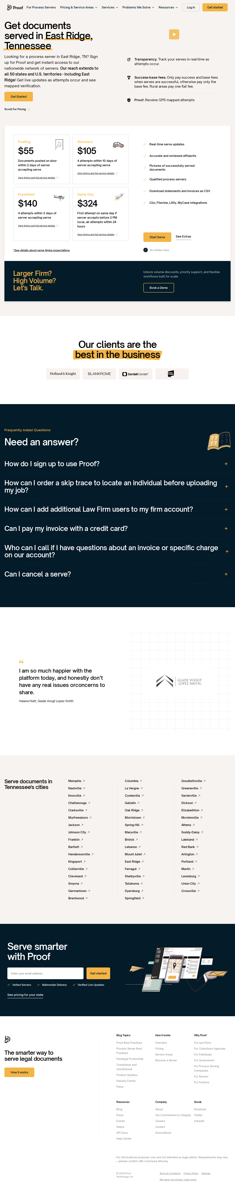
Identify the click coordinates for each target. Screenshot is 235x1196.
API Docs (122, 1132)
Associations (163, 1132)
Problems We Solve (138, 7)
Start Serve (157, 237)
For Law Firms (202, 1042)
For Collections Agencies (209, 1048)
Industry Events (126, 1080)
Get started (215, 7)
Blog (119, 1109)
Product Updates (127, 1075)
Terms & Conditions (170, 1173)
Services (110, 7)
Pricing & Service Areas (78, 7)
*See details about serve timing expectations (41, 250)
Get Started (19, 96)
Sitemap (205, 1173)
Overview (161, 1042)
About (159, 1109)
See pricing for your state (25, 995)
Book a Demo (159, 288)
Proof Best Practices (129, 1042)
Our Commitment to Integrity (173, 1115)
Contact (160, 1126)
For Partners (201, 1082)
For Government (204, 1060)
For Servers (201, 1076)
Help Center (123, 1138)
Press (120, 1086)
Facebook (200, 1109)
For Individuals (203, 1054)
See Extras (183, 236)
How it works (19, 1072)
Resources (168, 7)
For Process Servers (41, 7)
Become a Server (166, 1060)
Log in (191, 7)
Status (120, 1126)
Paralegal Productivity (129, 1058)
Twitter (198, 1115)
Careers (160, 1121)
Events (120, 1121)
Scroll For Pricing (15, 109)
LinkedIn (199, 1121)
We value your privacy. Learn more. (178, 1179)
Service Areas (164, 1054)
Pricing (159, 1048)
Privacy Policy (191, 1173)
